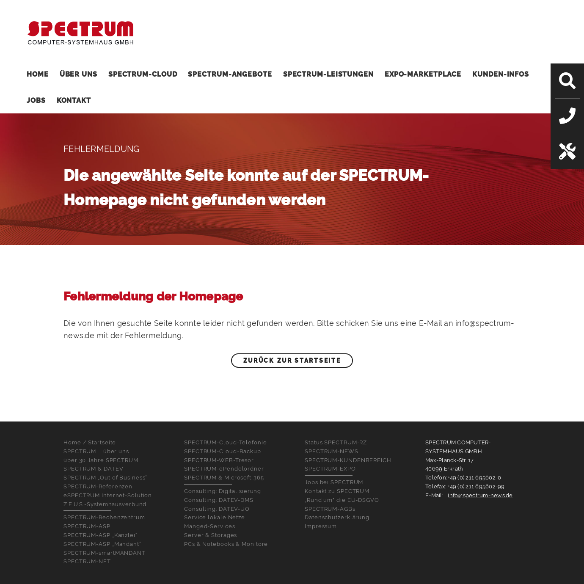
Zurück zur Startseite (292, 360)
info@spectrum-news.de (480, 495)
